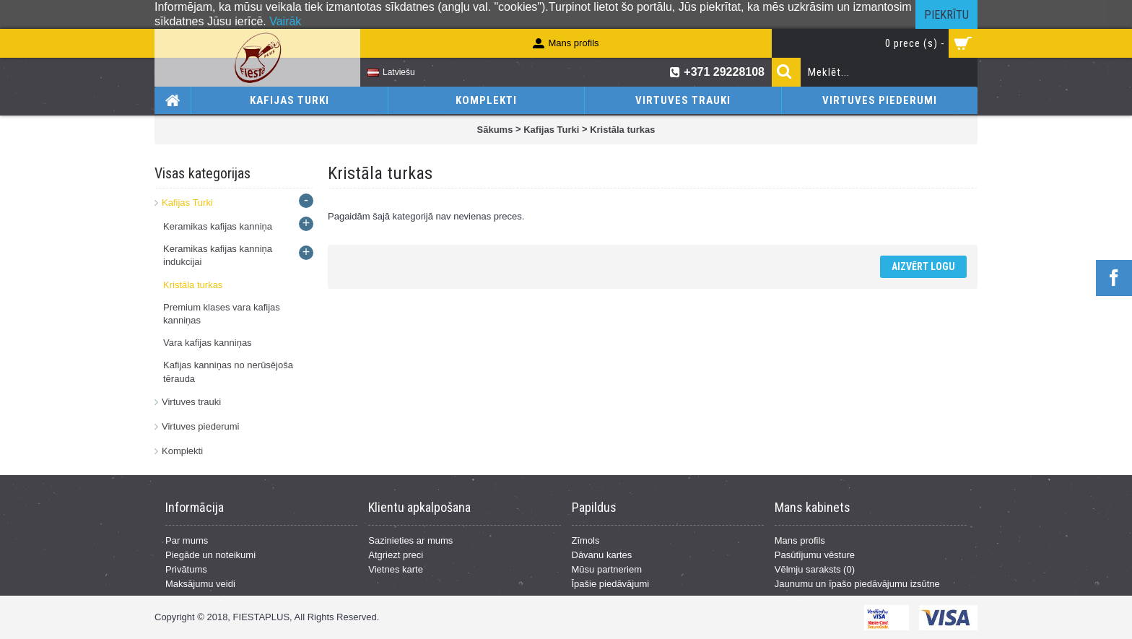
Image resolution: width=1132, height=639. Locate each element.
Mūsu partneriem (607, 569)
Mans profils (800, 540)
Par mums (186, 540)
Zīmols (586, 540)
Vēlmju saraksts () (815, 569)
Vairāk (285, 21)
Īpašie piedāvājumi (611, 583)
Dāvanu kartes (602, 554)
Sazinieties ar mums (410, 540)
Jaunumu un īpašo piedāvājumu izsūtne (857, 583)
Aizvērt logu (923, 266)
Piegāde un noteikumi (210, 554)
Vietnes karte (395, 569)
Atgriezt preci (395, 554)
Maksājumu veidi (200, 583)
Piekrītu (946, 15)
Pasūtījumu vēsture (815, 554)
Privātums (186, 569)
